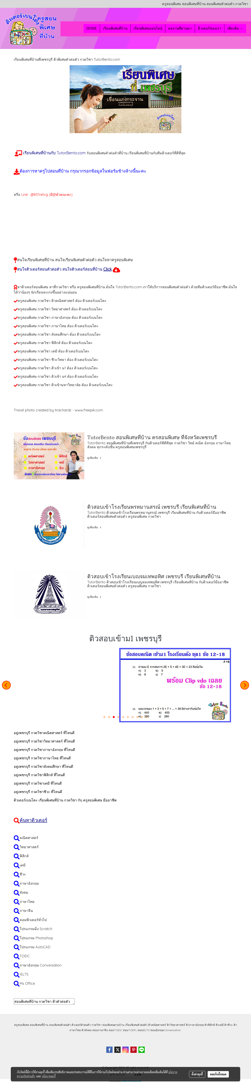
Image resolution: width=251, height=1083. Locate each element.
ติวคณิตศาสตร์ (157, 1025)
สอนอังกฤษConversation (165, 1030)
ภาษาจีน (26, 910)
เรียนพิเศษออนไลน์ (148, 28)
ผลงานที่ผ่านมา (180, 28)
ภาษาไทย (27, 901)
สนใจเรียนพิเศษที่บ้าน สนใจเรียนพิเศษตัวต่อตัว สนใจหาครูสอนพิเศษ (75, 259)
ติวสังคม (87, 1030)
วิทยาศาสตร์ (29, 847)
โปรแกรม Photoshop (36, 938)
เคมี (22, 865)
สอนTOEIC (115, 1030)
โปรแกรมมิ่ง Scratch (36, 929)
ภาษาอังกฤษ (29, 883)
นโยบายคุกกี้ (49, 1076)
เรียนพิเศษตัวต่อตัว (136, 1025)
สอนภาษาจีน (100, 1030)
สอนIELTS (144, 1030)
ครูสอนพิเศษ (21, 1025)
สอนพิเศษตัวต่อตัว (60, 1025)
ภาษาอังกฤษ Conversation (41, 965)
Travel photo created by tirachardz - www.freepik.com (58, 410)
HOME (91, 28)
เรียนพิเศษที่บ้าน (115, 28)
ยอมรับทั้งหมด (218, 1074)
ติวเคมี (220, 1025)
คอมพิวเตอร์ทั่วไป (33, 920)
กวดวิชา (97, 1025)
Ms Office (27, 983)
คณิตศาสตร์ (29, 838)
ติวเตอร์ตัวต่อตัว (81, 1025)
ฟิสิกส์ (24, 856)
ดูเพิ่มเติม (94, 458)
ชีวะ (23, 874)
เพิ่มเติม (235, 28)
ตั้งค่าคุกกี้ (197, 1074)
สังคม (24, 892)
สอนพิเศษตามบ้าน (113, 1025)
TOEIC (25, 956)
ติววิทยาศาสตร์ (176, 1025)
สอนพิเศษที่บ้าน (39, 1025)
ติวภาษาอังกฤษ (195, 1025)
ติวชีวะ (228, 1025)
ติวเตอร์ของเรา (209, 28)
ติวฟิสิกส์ (210, 1025)
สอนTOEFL (130, 1030)
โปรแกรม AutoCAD (35, 947)
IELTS (24, 974)
